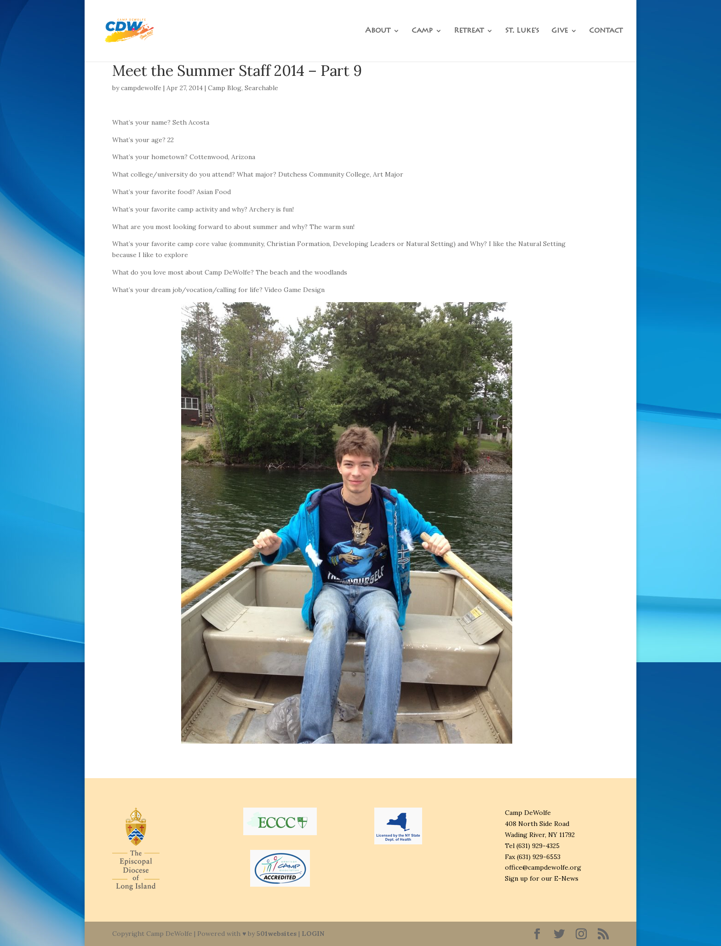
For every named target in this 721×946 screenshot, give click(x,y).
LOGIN (313, 933)
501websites (277, 933)
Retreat (469, 31)
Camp (422, 31)
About (377, 31)
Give (559, 31)
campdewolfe (141, 88)
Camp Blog (224, 88)
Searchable (261, 88)
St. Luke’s (522, 31)
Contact (606, 31)
